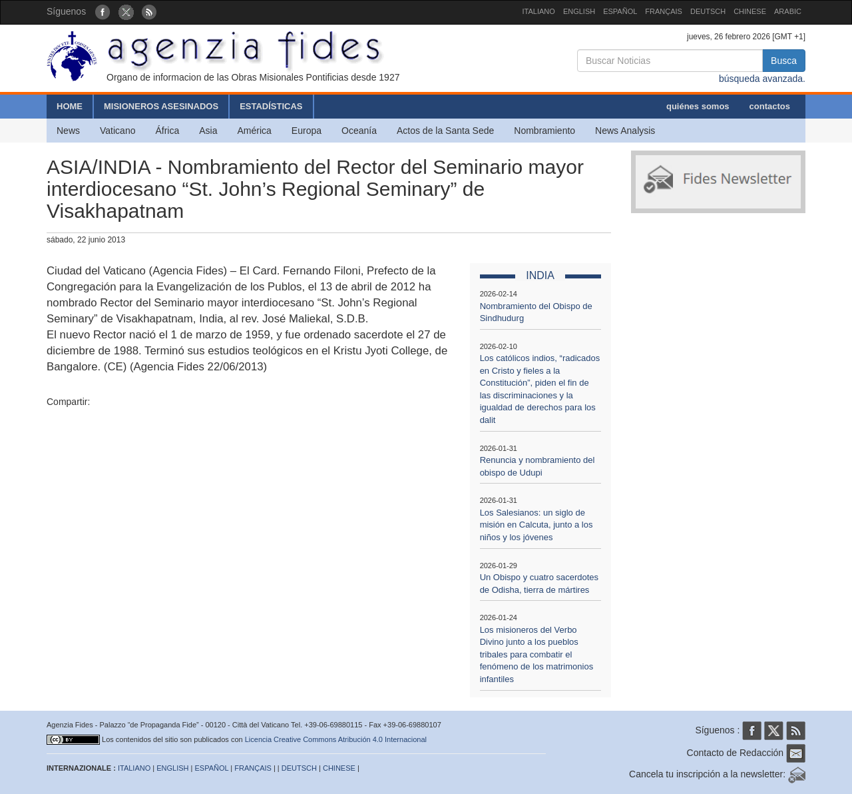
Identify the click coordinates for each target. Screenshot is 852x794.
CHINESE (750, 11)
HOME (70, 106)
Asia (208, 130)
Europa (306, 130)
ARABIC (787, 11)
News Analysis (625, 130)
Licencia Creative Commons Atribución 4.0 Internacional (336, 739)
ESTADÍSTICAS (271, 106)
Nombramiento (544, 130)
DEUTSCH (708, 11)
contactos (769, 106)
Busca (784, 60)
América (255, 130)
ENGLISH (579, 11)
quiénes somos (698, 106)
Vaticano (117, 130)
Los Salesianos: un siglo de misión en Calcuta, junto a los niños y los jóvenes (536, 525)
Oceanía (359, 130)
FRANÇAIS (663, 11)
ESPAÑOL (620, 11)
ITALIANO (539, 11)
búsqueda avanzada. (762, 78)
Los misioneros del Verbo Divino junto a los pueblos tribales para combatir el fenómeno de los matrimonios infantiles (537, 654)
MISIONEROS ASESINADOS (161, 106)
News (68, 130)
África (167, 130)
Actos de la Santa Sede (445, 130)
